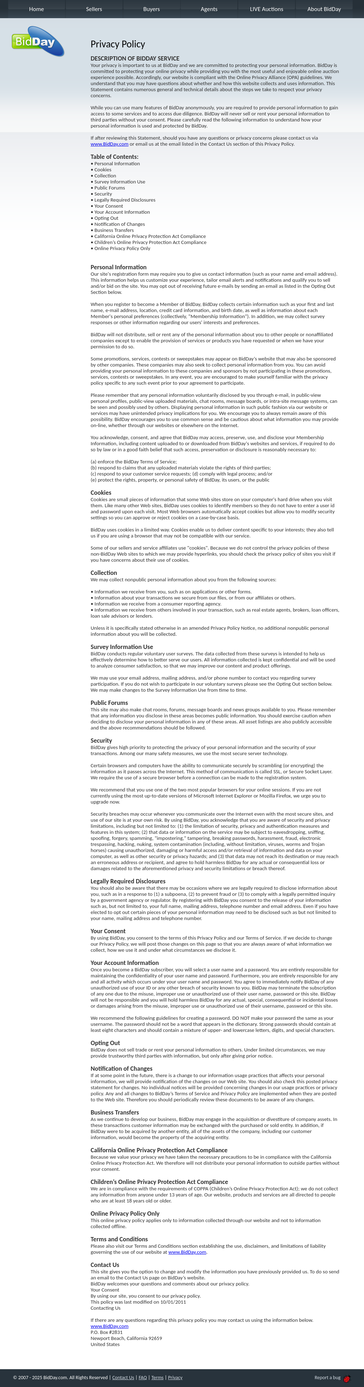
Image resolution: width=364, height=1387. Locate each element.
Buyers (151, 9)
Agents (209, 9)
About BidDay (324, 9)
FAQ (143, 1378)
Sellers (94, 9)
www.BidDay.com (109, 144)
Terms (157, 1378)
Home (36, 9)
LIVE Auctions (266, 9)
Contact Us (123, 1378)
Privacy (175, 1378)
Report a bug (333, 1378)
